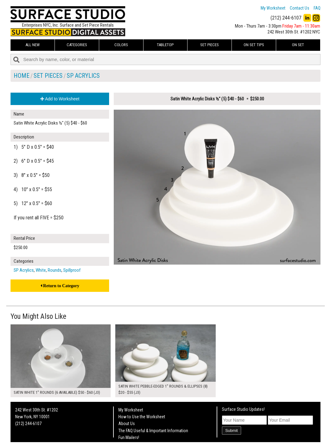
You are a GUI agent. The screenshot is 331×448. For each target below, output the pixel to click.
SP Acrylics (83, 75)
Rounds (54, 270)
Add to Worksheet (59, 98)
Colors (121, 44)
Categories (77, 44)
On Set (298, 44)
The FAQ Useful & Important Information (153, 430)
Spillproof (72, 270)
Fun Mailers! (128, 437)
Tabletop (165, 44)
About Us (126, 423)
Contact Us (299, 8)
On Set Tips (254, 44)
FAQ (317, 8)
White (41, 270)
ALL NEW (32, 44)
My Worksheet (273, 8)
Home (21, 75)
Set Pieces (209, 44)
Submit (231, 430)
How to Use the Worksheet (141, 416)
